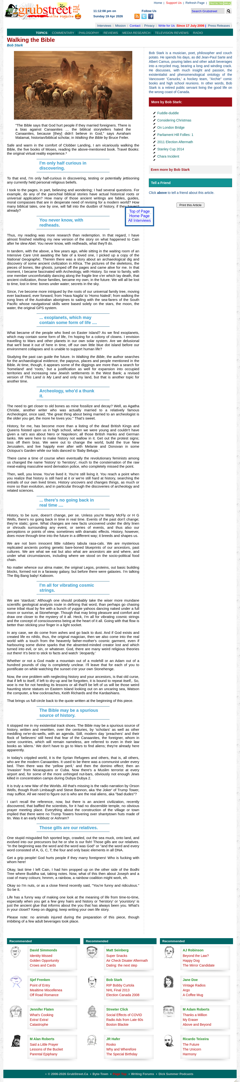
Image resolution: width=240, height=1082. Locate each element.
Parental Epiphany (43, 1054)
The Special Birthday (121, 1054)
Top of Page (139, 211)
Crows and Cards (43, 965)
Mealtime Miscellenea (46, 990)
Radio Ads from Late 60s (124, 1020)
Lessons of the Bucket (46, 1049)
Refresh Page (195, 3)
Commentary (63, 33)
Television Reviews (172, 33)
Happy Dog (191, 960)
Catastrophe (39, 1024)
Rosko (111, 1044)
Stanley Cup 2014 (170, 149)
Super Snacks (116, 956)
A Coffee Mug (193, 995)
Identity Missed (41, 956)
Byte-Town (100, 1074)
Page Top (120, 1074)
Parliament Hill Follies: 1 (175, 135)
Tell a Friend (161, 183)
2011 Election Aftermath (175, 142)
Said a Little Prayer (44, 1044)
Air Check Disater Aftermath (127, 960)
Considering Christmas (174, 120)
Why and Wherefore (121, 1049)
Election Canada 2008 (122, 995)
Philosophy (89, 33)
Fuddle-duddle (168, 113)
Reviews (110, 33)
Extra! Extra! (39, 1020)
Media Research (136, 33)
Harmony (189, 1054)
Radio (198, 33)
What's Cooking (41, 1015)
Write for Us (166, 25)
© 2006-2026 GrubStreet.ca (68, 1074)
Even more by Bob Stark (170, 170)
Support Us (174, 3)
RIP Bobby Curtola (120, 985)
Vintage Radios (194, 985)
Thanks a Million (195, 1015)
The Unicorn (192, 1049)
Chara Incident (168, 156)
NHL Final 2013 (118, 990)
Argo (186, 990)
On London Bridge (171, 127)
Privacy (149, 25)
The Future (191, 1044)
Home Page (139, 216)
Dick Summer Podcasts (175, 1074)
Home (158, 3)
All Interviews (139, 220)
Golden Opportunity (44, 960)
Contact (135, 25)
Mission (120, 25)
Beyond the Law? (196, 956)
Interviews (104, 25)
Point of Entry (40, 985)
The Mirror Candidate (199, 965)
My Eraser (190, 1020)
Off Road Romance (44, 995)
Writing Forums (142, 1074)
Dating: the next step (121, 965)
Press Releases (219, 25)
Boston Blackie (117, 1024)
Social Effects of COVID (124, 1015)
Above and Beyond (197, 1024)
